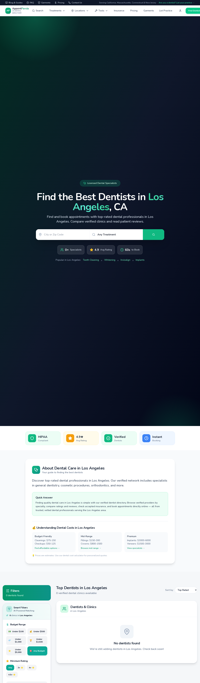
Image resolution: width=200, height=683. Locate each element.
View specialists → (136, 548)
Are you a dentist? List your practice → (177, 2)
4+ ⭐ (31, 667)
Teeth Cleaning (91, 260)
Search (37, 10)
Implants (140, 260)
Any (10, 667)
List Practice (165, 10)
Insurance (119, 10)
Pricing (134, 10)
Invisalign (125, 260)
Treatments (57, 10)
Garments (149, 10)
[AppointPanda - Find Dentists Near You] (17, 10)
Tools (101, 10)
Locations (80, 10)
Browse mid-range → (91, 548)
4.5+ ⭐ (12, 674)
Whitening (109, 260)
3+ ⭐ (20, 667)
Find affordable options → (47, 548)
